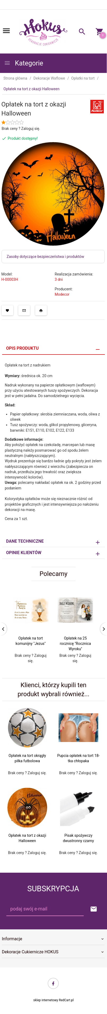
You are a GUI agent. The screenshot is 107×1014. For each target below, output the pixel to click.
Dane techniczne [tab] (25, 541)
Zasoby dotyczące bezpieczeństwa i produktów (45, 256)
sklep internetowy (45, 1000)
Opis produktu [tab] (22, 348)
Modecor (62, 294)
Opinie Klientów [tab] (23, 552)
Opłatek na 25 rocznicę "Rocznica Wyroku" (75, 643)
